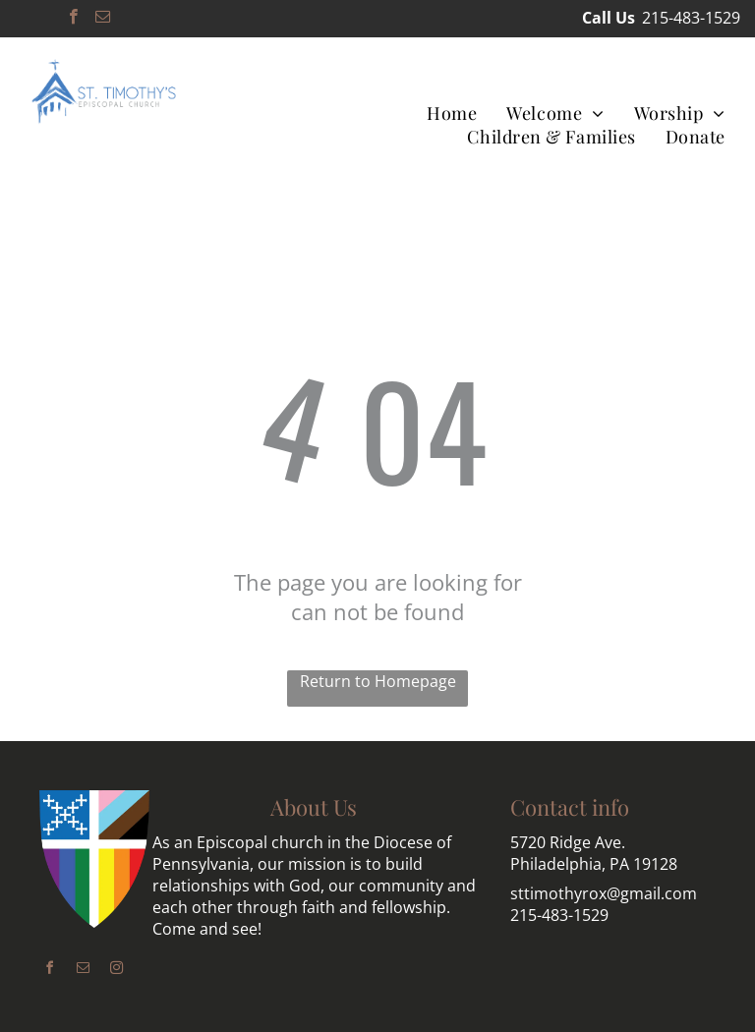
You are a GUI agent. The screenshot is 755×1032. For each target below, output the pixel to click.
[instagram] (116, 970)
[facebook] (73, 18)
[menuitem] (452, 113)
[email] (102, 18)
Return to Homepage (378, 681)
